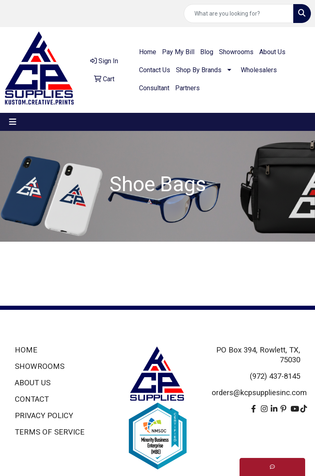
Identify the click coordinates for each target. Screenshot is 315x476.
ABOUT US (32, 382)
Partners (187, 88)
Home (147, 52)
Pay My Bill (178, 52)
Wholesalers (259, 70)
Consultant (154, 88)
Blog (206, 52)
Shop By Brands (198, 70)
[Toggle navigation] (12, 122)
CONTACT (32, 399)
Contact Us (154, 70)
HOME (26, 350)
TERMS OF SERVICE (49, 432)
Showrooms (236, 52)
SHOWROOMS (39, 366)
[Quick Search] (239, 13)
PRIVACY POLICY (44, 415)
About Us (272, 52)
